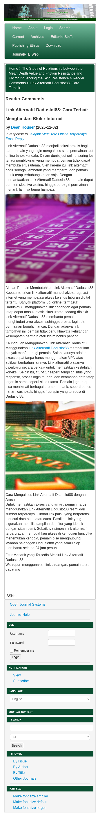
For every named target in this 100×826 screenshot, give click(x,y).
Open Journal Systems (27, 604)
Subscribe (21, 681)
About (33, 28)
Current (18, 36)
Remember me (24, 650)
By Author (20, 767)
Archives (37, 36)
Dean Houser (23, 127)
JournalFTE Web (25, 54)
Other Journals (24, 778)
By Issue (20, 761)
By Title (19, 773)
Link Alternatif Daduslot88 (49, 348)
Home (17, 28)
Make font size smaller (30, 796)
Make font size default (30, 802)
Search (65, 28)
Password (17, 643)
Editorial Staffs (62, 36)
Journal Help (20, 614)
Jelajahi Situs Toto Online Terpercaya (58, 134)
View (17, 675)
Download (53, 45)
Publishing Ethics (25, 45)
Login (48, 28)
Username (17, 633)
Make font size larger (29, 808)
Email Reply (14, 139)
